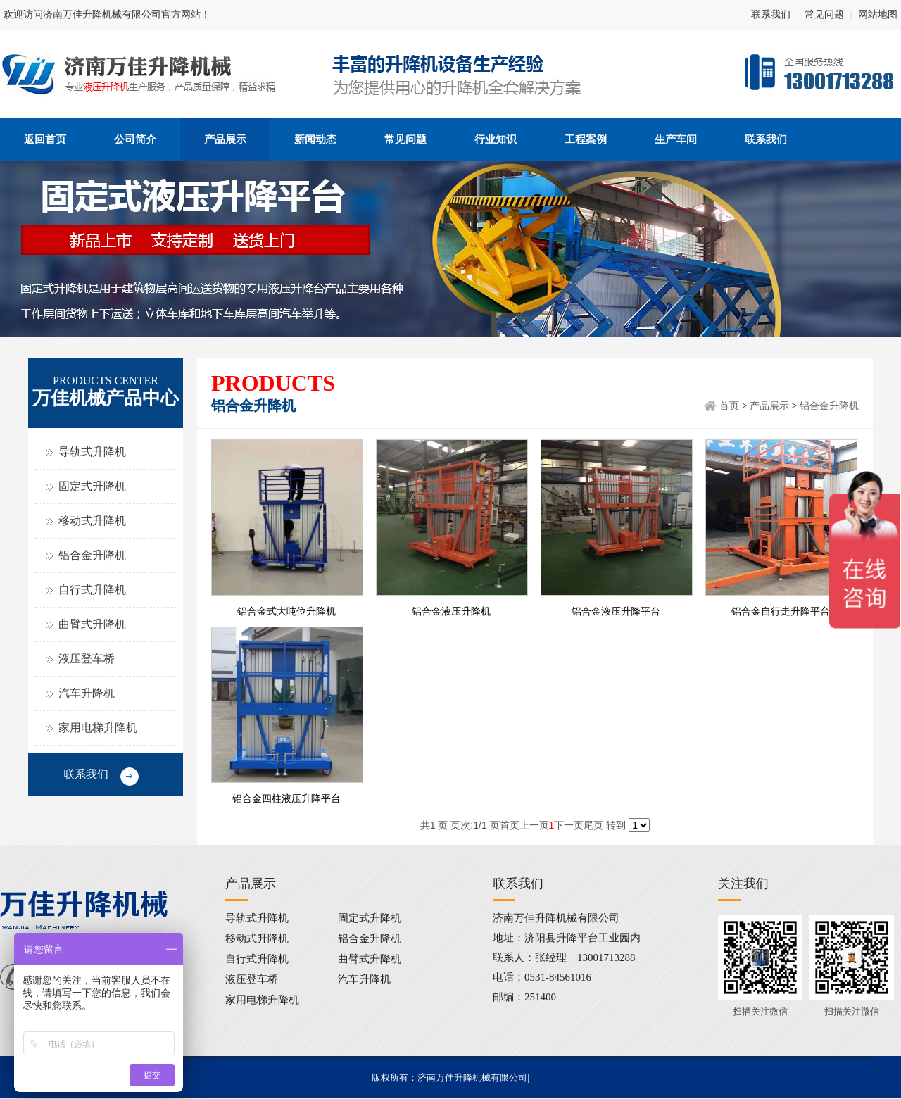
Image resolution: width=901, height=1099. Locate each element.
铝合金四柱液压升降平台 (286, 798)
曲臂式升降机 (92, 624)
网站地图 (877, 14)
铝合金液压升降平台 (616, 611)
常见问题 (824, 14)
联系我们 (770, 14)
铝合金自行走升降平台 (780, 611)
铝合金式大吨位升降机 (286, 611)
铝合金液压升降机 (451, 611)
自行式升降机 (92, 590)
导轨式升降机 (92, 452)
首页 (729, 406)
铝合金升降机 (92, 555)
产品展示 (769, 406)
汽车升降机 (86, 693)
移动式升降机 (92, 521)
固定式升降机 (92, 486)
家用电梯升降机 (97, 728)
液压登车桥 (86, 659)
